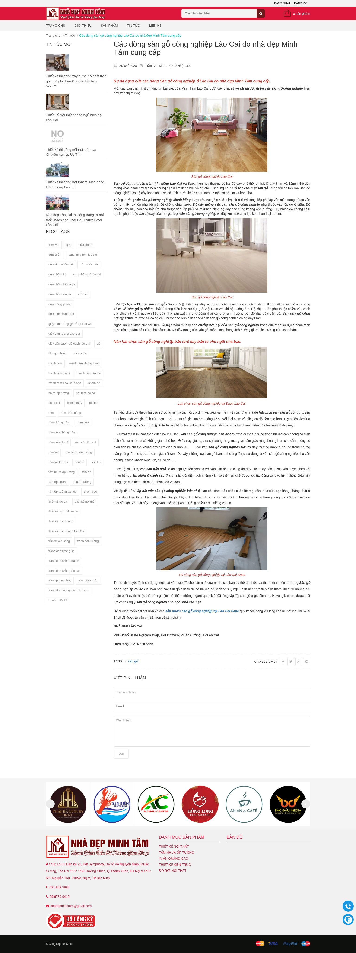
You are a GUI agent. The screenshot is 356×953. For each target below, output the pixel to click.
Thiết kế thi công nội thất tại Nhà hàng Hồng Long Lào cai (75, 184)
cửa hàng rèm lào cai (82, 254)
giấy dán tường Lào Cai (64, 333)
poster (93, 402)
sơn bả (96, 462)
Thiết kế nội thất (174, 846)
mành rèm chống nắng (84, 363)
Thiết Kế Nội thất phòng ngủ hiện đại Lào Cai (74, 117)
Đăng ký (300, 3)
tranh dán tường (88, 541)
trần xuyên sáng (59, 541)
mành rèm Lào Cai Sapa (64, 383)
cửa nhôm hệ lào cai (87, 274)
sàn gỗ (79, 462)
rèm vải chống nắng (78, 452)
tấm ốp (86, 472)
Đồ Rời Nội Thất (173, 870)
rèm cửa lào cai (85, 442)
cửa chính (85, 244)
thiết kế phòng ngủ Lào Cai (66, 531)
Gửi (121, 753)
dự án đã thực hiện (61, 314)
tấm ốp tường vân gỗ (62, 491)
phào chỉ (54, 402)
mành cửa (79, 353)
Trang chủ (55, 25)
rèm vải (53, 452)
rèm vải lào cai (58, 462)
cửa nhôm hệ (57, 274)
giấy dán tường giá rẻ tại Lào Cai (70, 324)
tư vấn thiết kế (57, 600)
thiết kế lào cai (58, 501)
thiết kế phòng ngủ (60, 521)
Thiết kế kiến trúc (175, 864)
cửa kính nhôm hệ (60, 264)
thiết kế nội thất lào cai (63, 511)
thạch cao (90, 491)
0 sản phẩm (301, 14)
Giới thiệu (83, 25)
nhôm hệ (94, 383)
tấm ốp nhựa (57, 482)
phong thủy (74, 402)
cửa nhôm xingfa (59, 294)
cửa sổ (83, 294)
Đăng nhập (282, 3)
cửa (69, 244)
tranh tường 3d (88, 580)
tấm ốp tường (82, 482)
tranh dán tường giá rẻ (63, 560)
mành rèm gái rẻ (59, 373)
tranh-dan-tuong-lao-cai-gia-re (68, 590)
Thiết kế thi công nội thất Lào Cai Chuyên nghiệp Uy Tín (71, 152)
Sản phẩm (109, 25)
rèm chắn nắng (71, 412)
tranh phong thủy (59, 580)
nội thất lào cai (85, 393)
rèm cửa (83, 422)
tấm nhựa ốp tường (61, 472)
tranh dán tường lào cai (64, 570)
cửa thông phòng (59, 304)
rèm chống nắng (59, 422)
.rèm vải (53, 244)
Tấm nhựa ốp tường (176, 852)
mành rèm (55, 363)
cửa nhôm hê (89, 264)
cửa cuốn (54, 254)
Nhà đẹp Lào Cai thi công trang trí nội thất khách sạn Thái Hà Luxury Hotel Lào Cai (75, 220)
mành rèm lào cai (89, 373)
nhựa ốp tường (58, 393)
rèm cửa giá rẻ (58, 442)
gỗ (98, 343)
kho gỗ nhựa (57, 353)
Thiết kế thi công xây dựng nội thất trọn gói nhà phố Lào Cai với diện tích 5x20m (76, 81)
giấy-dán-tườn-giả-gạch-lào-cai (69, 343)
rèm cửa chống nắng (62, 432)
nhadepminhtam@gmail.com (71, 906)
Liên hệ (155, 25)
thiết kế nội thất (85, 501)
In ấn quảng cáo (173, 858)
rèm (51, 412)
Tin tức (133, 25)
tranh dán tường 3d (61, 551)
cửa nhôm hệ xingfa (61, 284)
